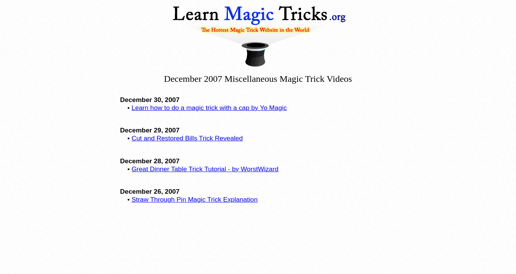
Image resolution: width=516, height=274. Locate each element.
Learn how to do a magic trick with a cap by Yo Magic (209, 108)
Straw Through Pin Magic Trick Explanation (194, 199)
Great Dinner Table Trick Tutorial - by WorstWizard (205, 169)
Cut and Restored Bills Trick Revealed (187, 138)
